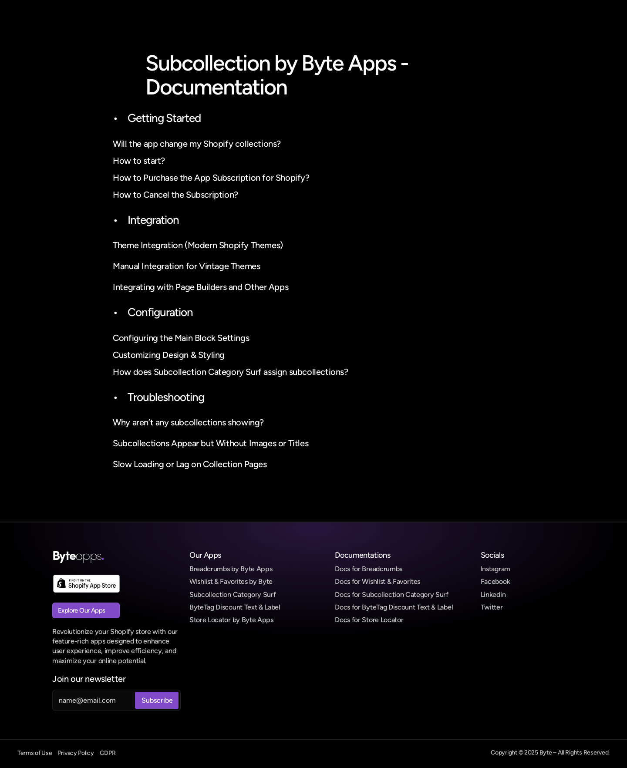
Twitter (492, 607)
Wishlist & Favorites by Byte (231, 581)
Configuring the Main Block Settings (181, 338)
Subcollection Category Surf (232, 594)
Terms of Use (34, 753)
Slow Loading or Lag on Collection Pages (189, 464)
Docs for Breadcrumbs (368, 569)
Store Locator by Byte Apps (231, 620)
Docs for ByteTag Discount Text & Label (394, 607)
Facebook (495, 581)
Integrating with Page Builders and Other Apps (200, 287)
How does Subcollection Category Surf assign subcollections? (230, 372)
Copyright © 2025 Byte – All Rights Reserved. (550, 752)
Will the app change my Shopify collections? (197, 143)
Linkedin (493, 594)
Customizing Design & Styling (169, 355)
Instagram (495, 569)
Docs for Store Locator (369, 620)
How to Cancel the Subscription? (175, 194)
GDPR (108, 753)
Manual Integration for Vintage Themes (186, 266)
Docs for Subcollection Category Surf (391, 594)
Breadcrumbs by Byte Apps (230, 569)
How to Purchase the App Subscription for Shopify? (211, 177)
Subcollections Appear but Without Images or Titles (210, 443)
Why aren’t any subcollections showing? (188, 422)
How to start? (139, 160)
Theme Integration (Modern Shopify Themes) (198, 245)
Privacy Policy (76, 753)
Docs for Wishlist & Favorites (377, 581)
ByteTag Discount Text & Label (234, 607)
